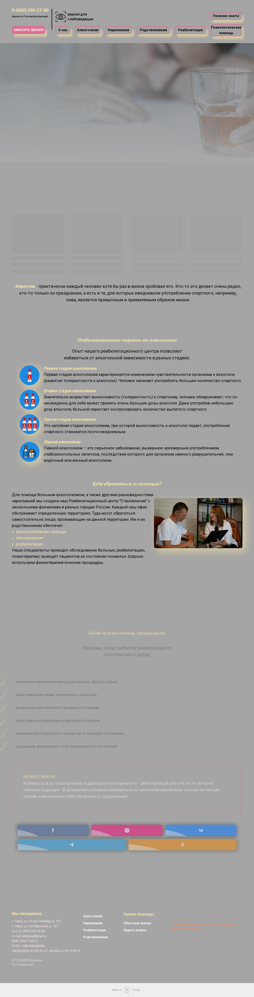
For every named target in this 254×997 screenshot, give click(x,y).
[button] (28, 30)
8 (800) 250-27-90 (30, 10)
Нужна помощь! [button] (138, 914)
